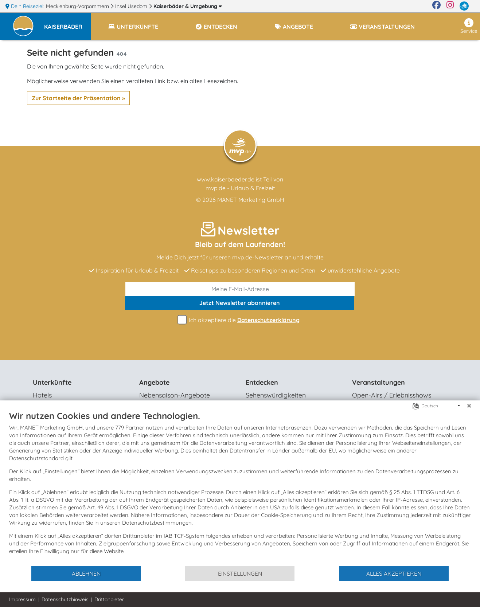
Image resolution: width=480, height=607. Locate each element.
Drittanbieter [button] (109, 599)
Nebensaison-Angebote (174, 395)
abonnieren (239, 302)
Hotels (42, 395)
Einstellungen (240, 573)
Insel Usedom (132, 6)
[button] (67, 23)
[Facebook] (436, 6)
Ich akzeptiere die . (240, 320)
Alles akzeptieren (393, 573)
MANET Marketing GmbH (250, 199)
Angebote (154, 382)
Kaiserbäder (187, 6)
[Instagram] (450, 6)
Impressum (22, 599)
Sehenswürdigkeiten (276, 395)
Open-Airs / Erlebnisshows (391, 395)
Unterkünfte (52, 382)
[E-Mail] (240, 289)
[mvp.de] (464, 6)
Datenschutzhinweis (65, 599)
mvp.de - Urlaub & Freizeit (240, 188)
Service (468, 26)
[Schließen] (469, 405)
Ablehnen (86, 573)
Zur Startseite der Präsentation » (78, 98)
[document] (240, 487)
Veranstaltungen (378, 382)
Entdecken (262, 382)
